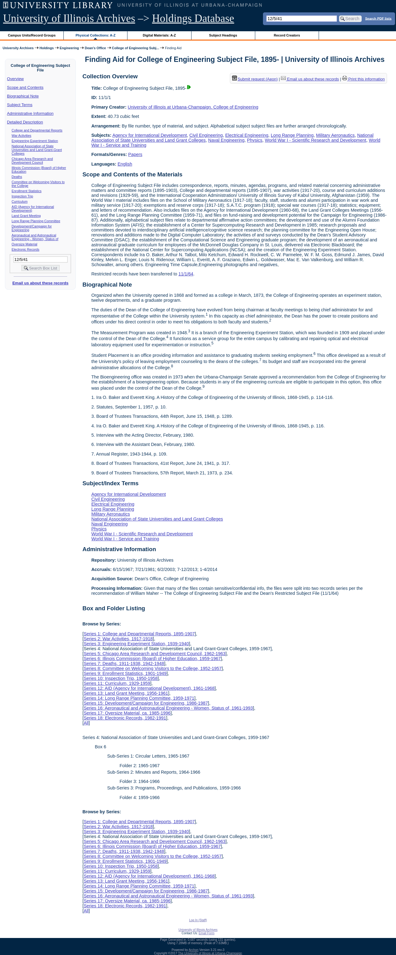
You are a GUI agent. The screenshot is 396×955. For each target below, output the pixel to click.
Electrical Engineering (246, 135)
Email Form (206, 933)
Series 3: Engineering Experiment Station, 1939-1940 (136, 643)
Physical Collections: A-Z (95, 35)
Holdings (47, 48)
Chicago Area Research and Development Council (32, 160)
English (125, 164)
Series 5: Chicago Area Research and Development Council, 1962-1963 (154, 653)
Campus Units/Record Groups (32, 35)
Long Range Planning (292, 135)
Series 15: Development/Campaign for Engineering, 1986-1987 (146, 703)
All (86, 722)
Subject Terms (19, 104)
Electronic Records (25, 249)
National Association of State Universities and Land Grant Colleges (157, 518)
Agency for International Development (149, 135)
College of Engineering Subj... (135, 48)
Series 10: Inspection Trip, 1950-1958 (120, 678)
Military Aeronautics (335, 135)
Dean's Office (95, 48)
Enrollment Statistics (27, 191)
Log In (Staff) (198, 920)
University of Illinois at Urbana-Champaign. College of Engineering (193, 107)
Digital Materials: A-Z (159, 35)
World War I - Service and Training (125, 538)
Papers (135, 154)
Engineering (69, 48)
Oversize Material (24, 244)
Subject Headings (223, 35)
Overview (15, 78)
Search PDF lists (378, 18)
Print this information (363, 79)
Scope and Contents (25, 87)
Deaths (17, 177)
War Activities (22, 135)
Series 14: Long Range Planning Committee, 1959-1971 (139, 698)
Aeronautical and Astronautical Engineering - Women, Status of (35, 237)
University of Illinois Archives (69, 18)
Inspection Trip (22, 196)
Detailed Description (25, 122)
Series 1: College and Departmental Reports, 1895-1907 (139, 633)
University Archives (17, 48)
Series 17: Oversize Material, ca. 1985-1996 (127, 713)
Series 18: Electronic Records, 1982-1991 (125, 717)
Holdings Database (193, 18)
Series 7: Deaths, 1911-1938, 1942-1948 (124, 663)
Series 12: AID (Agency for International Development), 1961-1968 (149, 688)
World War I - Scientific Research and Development (315, 140)
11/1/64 (186, 273)
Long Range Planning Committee (36, 221)
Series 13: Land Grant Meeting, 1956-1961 (126, 693)
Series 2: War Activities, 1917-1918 (118, 638)
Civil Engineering (206, 135)
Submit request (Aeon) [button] (255, 79)
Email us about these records (40, 283)
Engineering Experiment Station (35, 141)
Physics (254, 140)
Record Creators (287, 35)
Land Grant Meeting (26, 216)
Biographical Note (23, 96)
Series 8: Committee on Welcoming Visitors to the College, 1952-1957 (153, 668)
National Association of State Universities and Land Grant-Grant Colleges (37, 149)
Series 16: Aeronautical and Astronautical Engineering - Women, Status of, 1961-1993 (168, 708)
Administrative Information (30, 113)
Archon (194, 950)
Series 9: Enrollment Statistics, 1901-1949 (125, 673)
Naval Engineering (226, 140)
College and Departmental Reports (37, 130)
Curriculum (20, 201)
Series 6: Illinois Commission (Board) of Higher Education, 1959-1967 (152, 658)
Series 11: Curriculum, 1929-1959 (117, 683)
